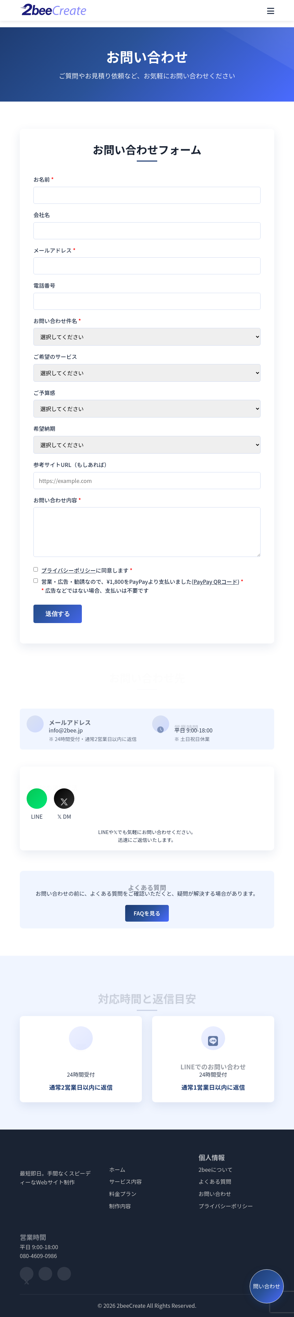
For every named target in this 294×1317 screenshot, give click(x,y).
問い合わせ (266, 1286)
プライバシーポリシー (68, 570)
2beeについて (216, 1169)
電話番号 (44, 285)
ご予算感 (44, 393)
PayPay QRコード (215, 581)
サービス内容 (125, 1181)
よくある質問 (215, 1181)
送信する (57, 613)
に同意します (86, 570)
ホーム (117, 1169)
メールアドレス (54, 250)
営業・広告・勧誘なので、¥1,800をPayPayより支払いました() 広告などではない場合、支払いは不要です (142, 585)
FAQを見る (147, 913)
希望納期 (44, 428)
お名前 (43, 179)
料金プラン (122, 1194)
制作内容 (120, 1206)
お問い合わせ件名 (57, 321)
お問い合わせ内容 (57, 500)
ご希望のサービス (55, 356)
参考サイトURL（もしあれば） (71, 464)
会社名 (41, 215)
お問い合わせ (215, 1194)
